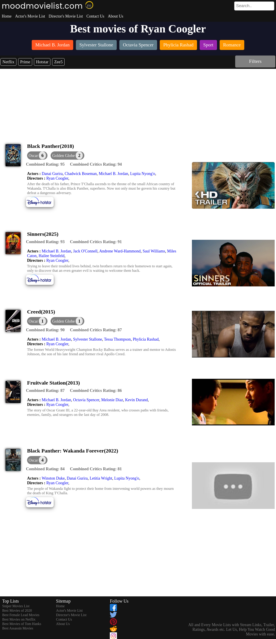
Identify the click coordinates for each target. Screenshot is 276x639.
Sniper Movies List (16, 606)
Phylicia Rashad (146, 339)
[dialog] (37, 155)
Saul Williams (154, 251)
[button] (67, 155)
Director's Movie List (66, 16)
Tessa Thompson (117, 339)
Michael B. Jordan (113, 173)
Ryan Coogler (57, 178)
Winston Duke (53, 478)
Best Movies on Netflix (18, 619)
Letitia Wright (101, 478)
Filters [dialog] (255, 61)
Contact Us (95, 16)
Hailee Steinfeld (51, 256)
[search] (254, 6)
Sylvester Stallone (87, 339)
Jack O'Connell (85, 251)
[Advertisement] (138, 102)
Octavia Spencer (86, 400)
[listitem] (52, 45)
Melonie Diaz (112, 400)
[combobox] (244, 6)
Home (7, 16)
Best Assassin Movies (17, 628)
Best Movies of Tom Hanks (21, 624)
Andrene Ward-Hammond (120, 251)
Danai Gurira (52, 173)
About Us (115, 16)
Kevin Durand (136, 400)
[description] (45, 164)
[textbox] (244, 6)
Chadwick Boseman (81, 173)
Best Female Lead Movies (20, 615)
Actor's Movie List (30, 16)
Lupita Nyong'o (142, 173)
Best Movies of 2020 (17, 610)
